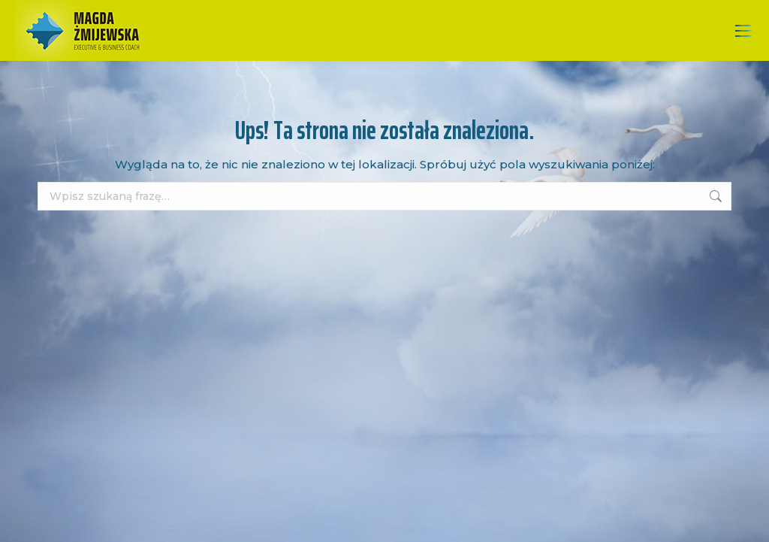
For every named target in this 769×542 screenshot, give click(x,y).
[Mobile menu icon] (743, 30)
